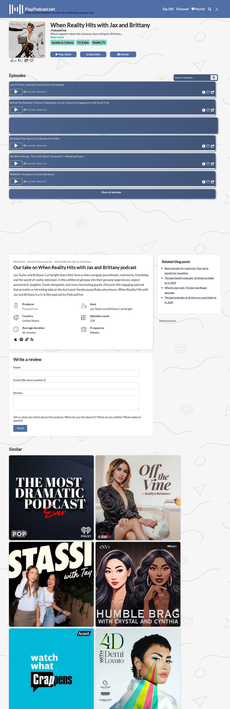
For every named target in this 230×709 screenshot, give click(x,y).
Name (17, 367)
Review (17, 392)
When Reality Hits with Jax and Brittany (72, 261)
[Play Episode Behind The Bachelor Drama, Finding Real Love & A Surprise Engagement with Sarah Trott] (16, 109)
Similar (123, 54)
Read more (57, 37)
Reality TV (99, 42)
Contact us (49, 678)
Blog (12, 697)
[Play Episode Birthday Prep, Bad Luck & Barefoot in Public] (16, 143)
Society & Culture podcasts (39, 261)
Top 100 (167, 9)
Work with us (50, 692)
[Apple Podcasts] (16, 341)
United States (83, 671)
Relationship (104, 648)
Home (13, 674)
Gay (42, 648)
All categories (18, 688)
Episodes (93, 54)
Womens (56, 648)
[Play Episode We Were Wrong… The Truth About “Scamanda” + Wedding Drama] (16, 160)
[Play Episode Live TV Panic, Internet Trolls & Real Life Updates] (16, 92)
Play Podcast (19, 261)
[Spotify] (22, 341)
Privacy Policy (50, 683)
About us (47, 674)
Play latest (63, 54)
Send (20, 430)
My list (198, 9)
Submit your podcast (22, 692)
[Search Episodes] (213, 77)
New (12, 678)
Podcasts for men (79, 648)
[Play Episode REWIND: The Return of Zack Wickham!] (16, 177)
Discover (182, 9)
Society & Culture (62, 42)
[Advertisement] (189, 44)
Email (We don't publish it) (29, 380)
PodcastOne (30, 308)
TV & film (83, 42)
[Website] (27, 341)
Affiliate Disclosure (54, 688)
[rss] (32, 341)
